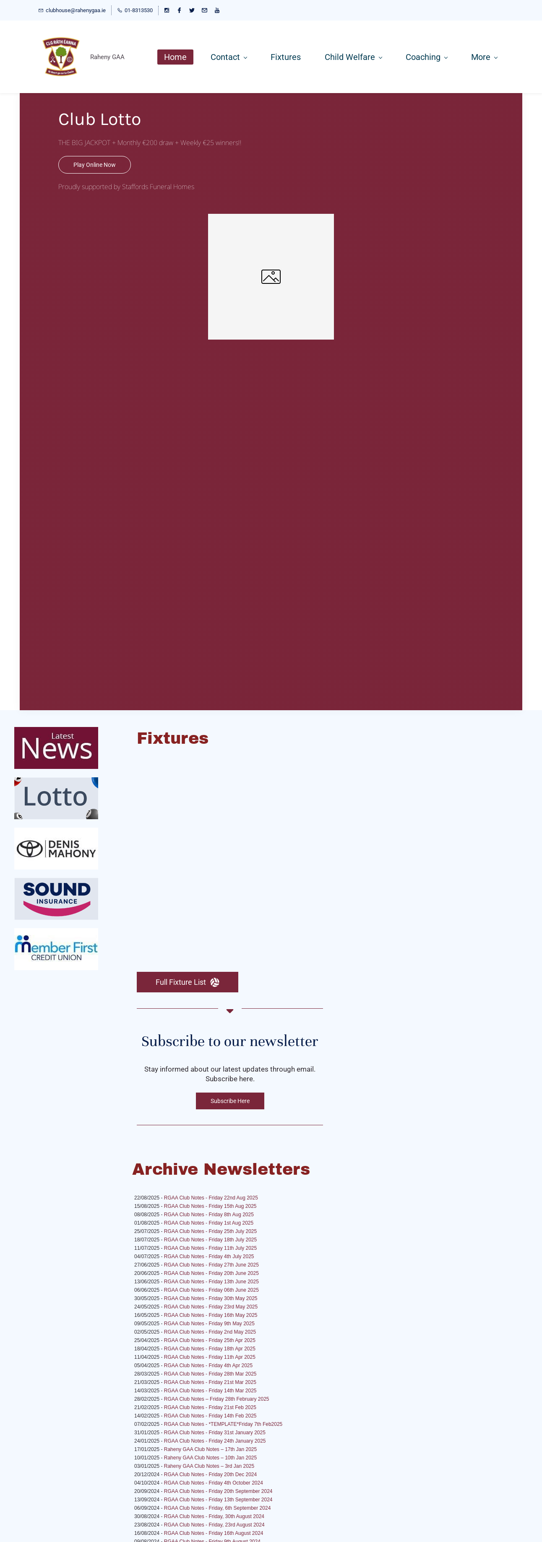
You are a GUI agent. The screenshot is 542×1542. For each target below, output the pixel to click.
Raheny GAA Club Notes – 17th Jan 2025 (210, 1449)
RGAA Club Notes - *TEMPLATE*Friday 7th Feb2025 (223, 1424)
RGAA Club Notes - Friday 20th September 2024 (218, 1491)
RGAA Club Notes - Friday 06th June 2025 (211, 1290)
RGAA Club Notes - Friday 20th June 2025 (211, 1273)
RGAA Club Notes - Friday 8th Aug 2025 (209, 1215)
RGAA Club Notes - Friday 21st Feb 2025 (210, 1407)
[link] (271, 218)
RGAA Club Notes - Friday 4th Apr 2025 (208, 1365)
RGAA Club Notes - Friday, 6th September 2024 (217, 1508)
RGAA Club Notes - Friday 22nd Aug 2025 (211, 1198)
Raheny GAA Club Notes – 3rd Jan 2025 (209, 1466)
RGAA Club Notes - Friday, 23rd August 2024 (214, 1525)
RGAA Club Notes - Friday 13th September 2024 (218, 1500)
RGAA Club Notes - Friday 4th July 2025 (209, 1256)
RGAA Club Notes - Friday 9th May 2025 (209, 1324)
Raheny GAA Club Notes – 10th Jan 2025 (210, 1458)
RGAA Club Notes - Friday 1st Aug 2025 (208, 1223)
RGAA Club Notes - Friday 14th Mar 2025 (210, 1391)
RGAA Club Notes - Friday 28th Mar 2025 (210, 1374)
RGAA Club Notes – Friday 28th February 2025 (216, 1399)
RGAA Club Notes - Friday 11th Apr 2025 (209, 1357)
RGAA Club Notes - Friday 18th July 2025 (210, 1240)
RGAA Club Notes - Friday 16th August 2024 (213, 1533)
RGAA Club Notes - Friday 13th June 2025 (211, 1282)
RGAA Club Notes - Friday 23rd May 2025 (211, 1307)
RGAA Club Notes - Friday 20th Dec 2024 (210, 1474)
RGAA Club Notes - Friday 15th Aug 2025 (210, 1206)
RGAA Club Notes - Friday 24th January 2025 (215, 1441)
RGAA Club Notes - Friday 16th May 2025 (211, 1315)
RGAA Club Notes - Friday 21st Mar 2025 (210, 1382)
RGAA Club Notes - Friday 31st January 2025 (215, 1433)
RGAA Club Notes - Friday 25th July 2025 (210, 1231)
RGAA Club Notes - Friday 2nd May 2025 (210, 1332)
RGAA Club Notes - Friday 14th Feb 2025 (210, 1416)
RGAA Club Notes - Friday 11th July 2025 (210, 1248)
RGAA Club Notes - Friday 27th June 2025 (211, 1265)
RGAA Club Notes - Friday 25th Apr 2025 (209, 1340)
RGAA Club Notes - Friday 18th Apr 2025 (209, 1349)
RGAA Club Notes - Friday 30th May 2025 (211, 1298)
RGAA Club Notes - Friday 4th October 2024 (213, 1483)
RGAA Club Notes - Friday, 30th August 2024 (214, 1516)
